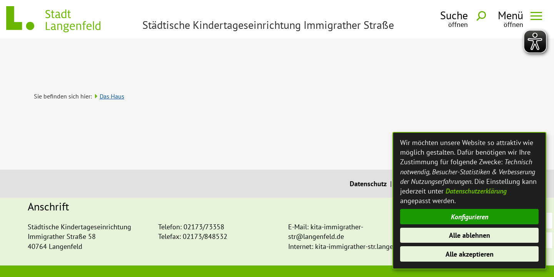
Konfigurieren (469, 216)
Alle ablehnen (469, 235)
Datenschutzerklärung (476, 191)
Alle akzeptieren (470, 254)
